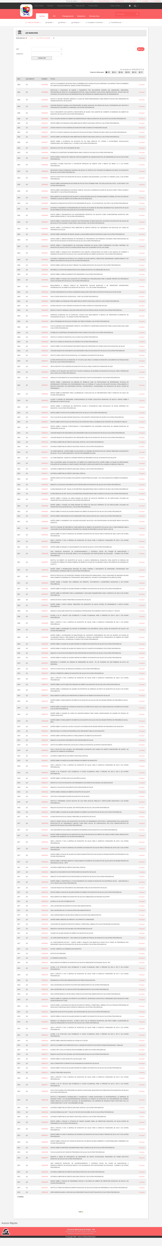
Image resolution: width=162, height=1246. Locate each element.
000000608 (45, 485)
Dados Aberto (39, 6)
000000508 (45, 1100)
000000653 (45, 240)
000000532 (45, 980)
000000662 (45, 191)
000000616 (45, 458)
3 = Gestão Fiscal (118, 1)
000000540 (45, 867)
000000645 (45, 286)
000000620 (45, 427)
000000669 (45, 152)
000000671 (45, 142)
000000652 (45, 246)
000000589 (45, 623)
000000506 (45, 1112)
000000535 (45, 897)
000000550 (45, 812)
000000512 (45, 1078)
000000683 (45, 100)
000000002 (45, 938)
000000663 (45, 184)
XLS (114, 72)
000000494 (45, 1176)
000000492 (45, 1182)
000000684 (45, 92)
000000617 (45, 452)
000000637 (45, 327)
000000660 (45, 203)
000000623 (45, 413)
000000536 (45, 892)
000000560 (45, 766)
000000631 (45, 361)
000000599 (45, 547)
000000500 (45, 1142)
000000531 (45, 906)
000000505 (45, 1117)
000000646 (45, 280)
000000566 (45, 736)
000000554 (45, 792)
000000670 (45, 148)
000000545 (45, 842)
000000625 (45, 400)
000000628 (45, 377)
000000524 (45, 933)
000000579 (45, 673)
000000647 (45, 274)
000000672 (45, 137)
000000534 (45, 901)
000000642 (45, 301)
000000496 (45, 1165)
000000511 (45, 1085)
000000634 (45, 342)
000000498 (45, 1152)
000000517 (45, 1054)
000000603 (45, 528)
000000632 (45, 351)
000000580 (45, 669)
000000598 (45, 553)
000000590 (45, 616)
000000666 (45, 165)
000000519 (45, 1045)
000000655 (45, 234)
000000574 (45, 695)
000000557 (45, 783)
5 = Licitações (144, 1)
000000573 (45, 701)
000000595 (45, 576)
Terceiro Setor (93, 6)
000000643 (45, 296)
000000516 (45, 1059)
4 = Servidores (132, 1)
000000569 (45, 721)
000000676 (45, 128)
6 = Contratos (156, 1)
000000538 (45, 882)
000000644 (45, 292)
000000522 (45, 1035)
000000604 (45, 521)
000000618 (45, 442)
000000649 (45, 265)
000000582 (45, 658)
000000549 (45, 817)
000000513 (45, 1072)
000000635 (45, 337)
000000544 (45, 849)
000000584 (45, 648)
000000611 (45, 473)
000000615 (45, 463)
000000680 (45, 119)
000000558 (45, 778)
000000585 (45, 644)
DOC (128, 72)
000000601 (45, 541)
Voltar (140, 49)
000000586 (45, 637)
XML (121, 72)
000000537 (45, 888)
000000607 (45, 489)
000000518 (45, 1050)
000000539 (45, 872)
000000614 (45, 469)
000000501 (45, 1135)
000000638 (45, 321)
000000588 (45, 630)
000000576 (45, 684)
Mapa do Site (80, 6)
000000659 (45, 209)
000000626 (45, 394)
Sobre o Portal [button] (116, 6)
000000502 (45, 1129)
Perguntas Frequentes (64, 6)
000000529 (45, 915)
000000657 (45, 222)
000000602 (45, 535)
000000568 (45, 726)
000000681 (45, 113)
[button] (135, 6)
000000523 (45, 1028)
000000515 (45, 1063)
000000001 (45, 355)
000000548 (45, 823)
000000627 (45, 385)
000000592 (45, 600)
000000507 (45, 1108)
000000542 (45, 862)
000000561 (45, 760)
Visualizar (142, 84)
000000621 (45, 422)
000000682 (45, 106)
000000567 (45, 731)
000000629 (45, 372)
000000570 (45, 714)
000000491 (45, 1188)
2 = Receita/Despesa (103, 1)
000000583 (45, 653)
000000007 (45, 594)
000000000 (45, 953)
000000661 (45, 198)
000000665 (45, 171)
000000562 (45, 756)
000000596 (45, 570)
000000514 (45, 1068)
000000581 (45, 663)
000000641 (45, 306)
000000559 (45, 773)
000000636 (45, 332)
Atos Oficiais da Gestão (43, 38)
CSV (134, 72)
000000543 (45, 855)
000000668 (45, 158)
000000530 (45, 910)
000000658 (45, 215)
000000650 (45, 260)
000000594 (45, 583)
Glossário (50, 6)
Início (31, 38)
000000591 (45, 611)
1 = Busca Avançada (86, 1)
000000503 (45, 1122)
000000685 (45, 84)
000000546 (45, 835)
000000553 (45, 796)
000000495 (45, 1172)
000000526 (45, 924)
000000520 (45, 1041)
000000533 (45, 975)
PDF (108, 72)
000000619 (45, 433)
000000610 (45, 479)
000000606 (45, 499)
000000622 (45, 417)
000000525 (45, 929)
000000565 (45, 740)
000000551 (45, 808)
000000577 (45, 679)
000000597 (45, 562)
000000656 (45, 229)
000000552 (45, 802)
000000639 (45, 316)
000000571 (45, 708)
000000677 (45, 123)
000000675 (45, 132)
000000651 (45, 253)
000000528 (45, 919)
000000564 (45, 745)
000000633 (45, 346)
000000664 (45, 178)
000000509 (45, 1091)
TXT (141, 72)
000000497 (45, 1158)
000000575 (45, 690)
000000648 (45, 270)
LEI (27, 84)
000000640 (45, 310)
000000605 (45, 511)
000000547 (45, 830)
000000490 (45, 1192)
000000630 (45, 366)
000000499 (45, 1148)
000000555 (45, 787)
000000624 (45, 407)
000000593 (45, 589)
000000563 (45, 750)
